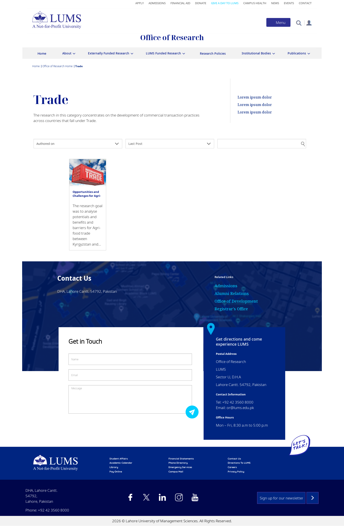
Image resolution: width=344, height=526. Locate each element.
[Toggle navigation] (278, 22)
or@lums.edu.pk (240, 407)
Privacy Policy (236, 471)
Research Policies (213, 53)
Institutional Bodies (256, 53)
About (66, 53)
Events (289, 3)
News (275, 3)
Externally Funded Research (108, 53)
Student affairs (118, 458)
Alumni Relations (232, 293)
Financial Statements (181, 458)
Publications (297, 53)
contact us (234, 458)
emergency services (180, 467)
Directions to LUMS (239, 462)
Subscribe (312, 498)
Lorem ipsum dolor (255, 97)
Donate (200, 3)
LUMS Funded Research (163, 53)
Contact (305, 3)
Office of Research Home (57, 66)
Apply (139, 3)
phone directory (178, 462)
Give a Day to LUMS (224, 3)
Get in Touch (85, 341)
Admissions (157, 3)
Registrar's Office (231, 308)
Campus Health (254, 3)
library (113, 467)
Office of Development (236, 301)
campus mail (175, 471)
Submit (193, 412)
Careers (232, 467)
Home (42, 53)
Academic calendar (120, 462)
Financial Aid (180, 3)
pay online (115, 471)
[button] (299, 22)
